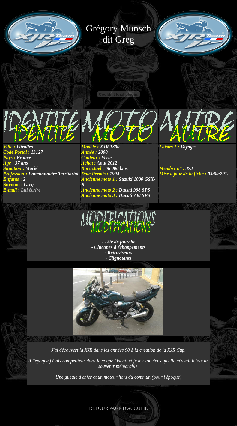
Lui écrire (30, 189)
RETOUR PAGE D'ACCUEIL (118, 408)
